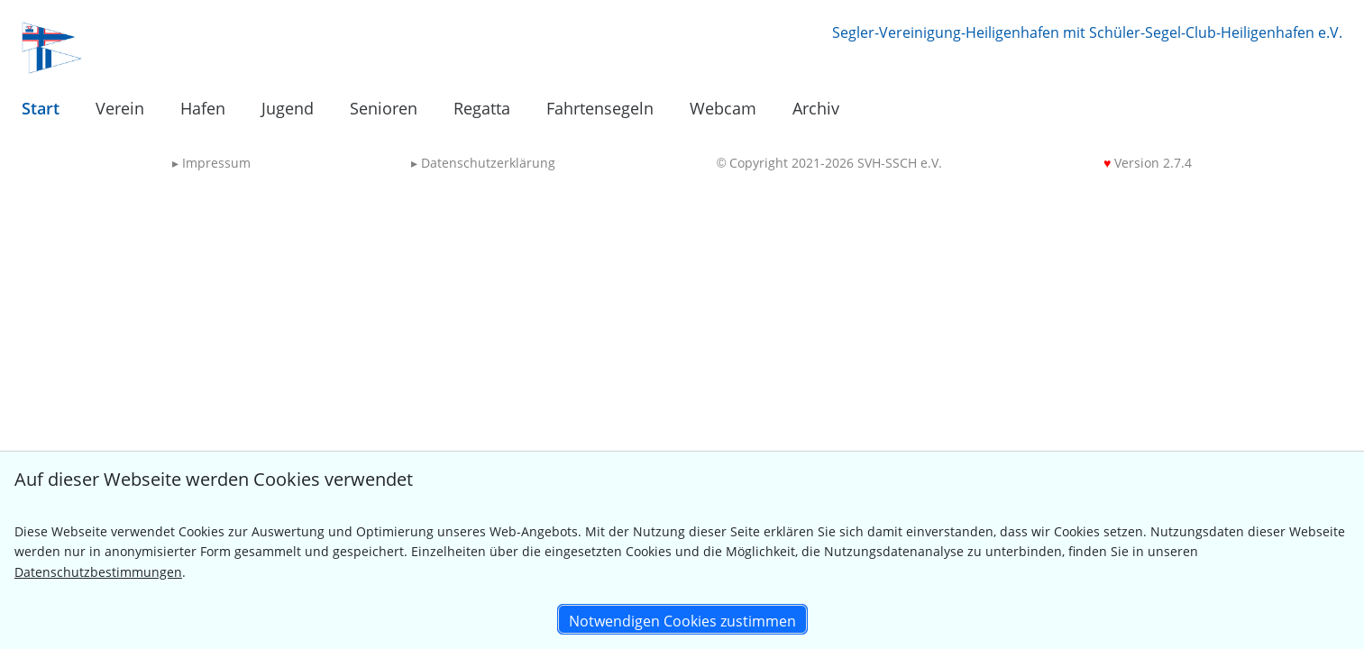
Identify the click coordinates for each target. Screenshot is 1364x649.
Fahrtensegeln (600, 108)
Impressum (211, 162)
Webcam (723, 108)
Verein (120, 108)
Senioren (383, 108)
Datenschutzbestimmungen (98, 571)
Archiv (815, 108)
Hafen (202, 108)
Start (41, 108)
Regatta (481, 108)
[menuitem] (41, 109)
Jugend (287, 108)
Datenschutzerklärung (483, 162)
